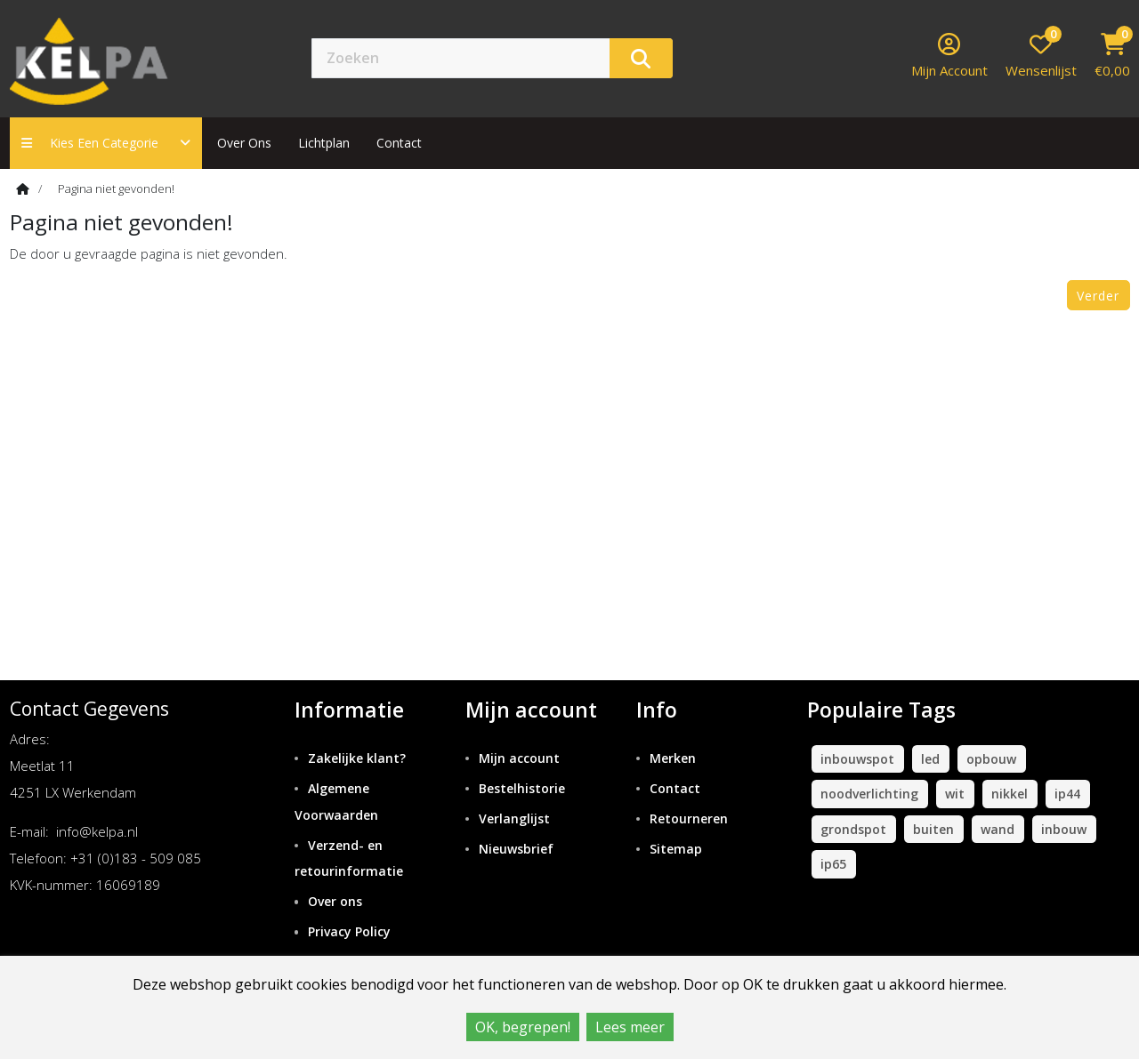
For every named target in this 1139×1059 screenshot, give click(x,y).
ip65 (833, 863)
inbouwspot (857, 758)
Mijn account (519, 758)
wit (955, 793)
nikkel (1009, 793)
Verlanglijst (514, 818)
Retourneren (689, 818)
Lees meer (630, 1027)
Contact (675, 788)
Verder (1098, 295)
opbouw (991, 758)
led (930, 758)
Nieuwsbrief (516, 848)
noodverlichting (869, 793)
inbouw (1063, 829)
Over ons (244, 142)
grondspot (853, 829)
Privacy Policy (349, 931)
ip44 (1067, 793)
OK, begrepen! (522, 1027)
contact (399, 142)
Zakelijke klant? (357, 758)
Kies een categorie (105, 142)
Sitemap (676, 848)
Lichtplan (324, 142)
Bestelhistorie (522, 788)
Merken (673, 758)
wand (997, 829)
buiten (933, 829)
